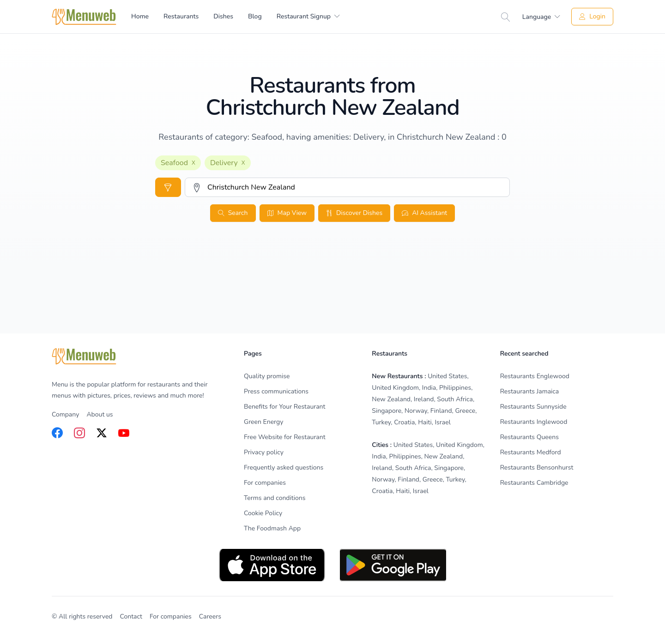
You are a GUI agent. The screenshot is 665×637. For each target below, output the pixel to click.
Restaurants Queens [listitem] (529, 437)
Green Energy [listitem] (263, 421)
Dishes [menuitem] (223, 16)
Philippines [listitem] (455, 387)
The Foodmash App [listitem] (272, 528)
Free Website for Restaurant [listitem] (285, 437)
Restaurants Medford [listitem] (530, 452)
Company (65, 414)
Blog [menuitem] (255, 16)
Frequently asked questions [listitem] (283, 467)
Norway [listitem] (416, 410)
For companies (171, 616)
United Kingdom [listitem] (395, 387)
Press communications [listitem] (276, 391)
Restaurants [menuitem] (181, 16)
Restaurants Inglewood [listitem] (534, 421)
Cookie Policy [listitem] (263, 513)
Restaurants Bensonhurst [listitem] (537, 467)
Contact (131, 616)
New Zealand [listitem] (391, 399)
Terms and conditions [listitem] (275, 498)
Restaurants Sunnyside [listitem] (533, 406)
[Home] (84, 17)
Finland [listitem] (441, 410)
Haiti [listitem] (425, 422)
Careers (210, 616)
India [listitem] (429, 387)
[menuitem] (308, 16)
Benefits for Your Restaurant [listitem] (284, 406)
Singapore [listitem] (386, 410)
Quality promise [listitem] (267, 376)
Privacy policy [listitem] (264, 452)
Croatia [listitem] (404, 422)
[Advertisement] (332, 298)
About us (99, 414)
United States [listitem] (447, 376)
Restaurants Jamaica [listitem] (529, 391)
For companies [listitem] (265, 482)
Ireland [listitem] (424, 399)
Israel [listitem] (443, 422)
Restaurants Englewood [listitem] (534, 376)
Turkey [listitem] (381, 422)
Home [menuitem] (140, 16)
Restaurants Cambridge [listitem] (534, 482)
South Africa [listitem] (455, 399)
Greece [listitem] (465, 410)
